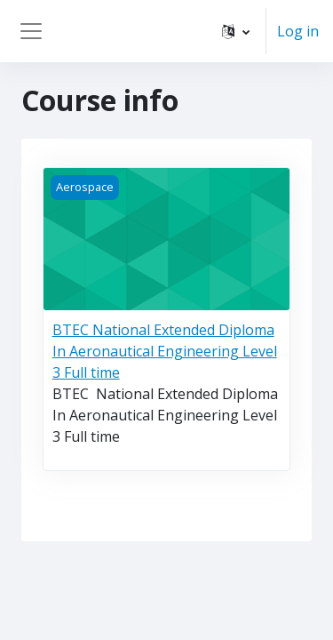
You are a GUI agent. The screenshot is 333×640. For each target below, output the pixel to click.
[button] (236, 31)
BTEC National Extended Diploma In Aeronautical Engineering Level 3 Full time (164, 351)
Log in (298, 31)
